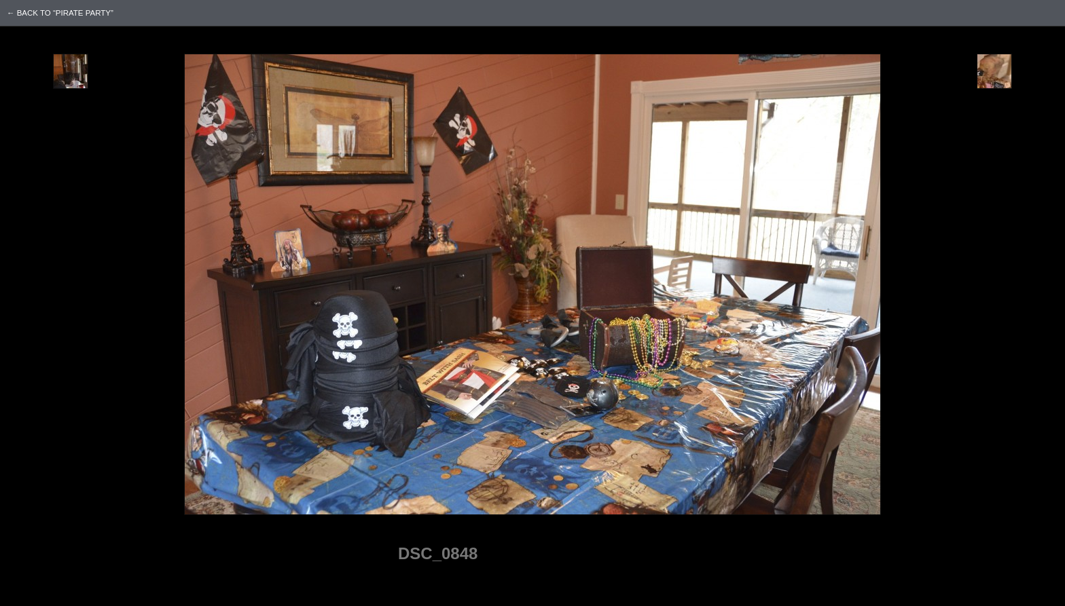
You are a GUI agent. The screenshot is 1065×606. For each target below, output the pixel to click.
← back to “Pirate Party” (60, 13)
